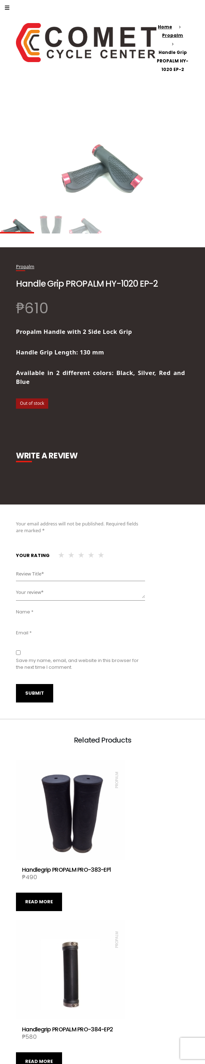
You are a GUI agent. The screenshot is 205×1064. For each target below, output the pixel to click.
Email (24, 632)
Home (165, 27)
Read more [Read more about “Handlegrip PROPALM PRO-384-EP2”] (125, 878)
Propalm (172, 35)
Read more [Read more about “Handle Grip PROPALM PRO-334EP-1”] (39, 1014)
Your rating (33, 555)
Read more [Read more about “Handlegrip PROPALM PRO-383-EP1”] (39, 878)
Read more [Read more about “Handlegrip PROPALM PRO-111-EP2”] (125, 1014)
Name (24, 611)
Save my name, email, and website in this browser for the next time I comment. (77, 664)
